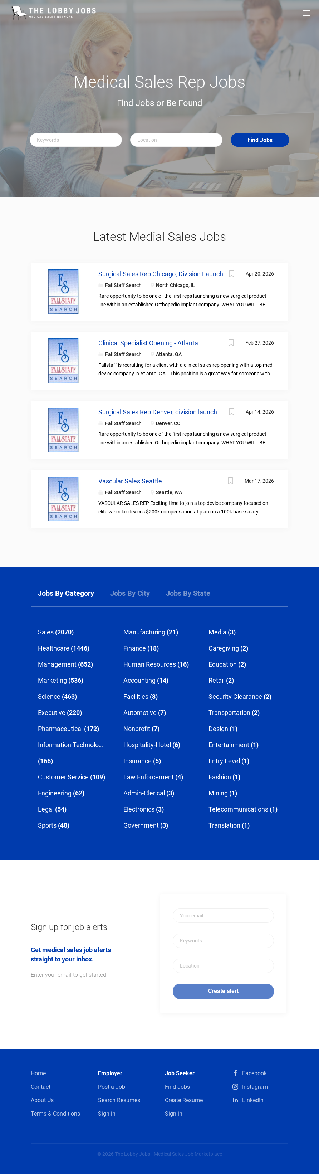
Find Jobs (260, 140)
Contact (40, 1086)
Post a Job (111, 1086)
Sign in (107, 1113)
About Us (42, 1100)
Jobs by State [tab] (188, 593)
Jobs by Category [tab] (66, 593)
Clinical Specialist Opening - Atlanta (148, 343)
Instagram (255, 1086)
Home (38, 1073)
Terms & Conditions (55, 1113)
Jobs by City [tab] (130, 593)
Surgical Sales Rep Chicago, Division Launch (160, 274)
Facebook (254, 1073)
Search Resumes (119, 1100)
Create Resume (184, 1100)
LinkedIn (253, 1100)
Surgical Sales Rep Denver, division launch (157, 412)
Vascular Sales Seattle (130, 481)
